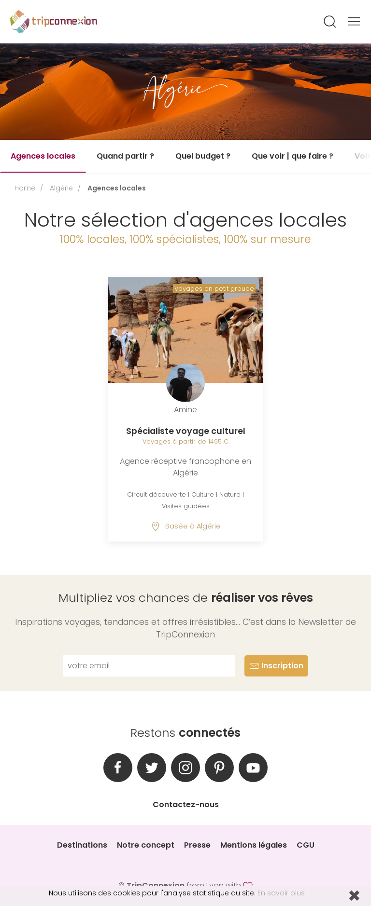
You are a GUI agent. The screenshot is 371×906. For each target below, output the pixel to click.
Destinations (82, 845)
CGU (305, 845)
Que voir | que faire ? (292, 156)
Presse (197, 845)
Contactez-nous (186, 804)
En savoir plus (281, 893)
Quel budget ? (202, 156)
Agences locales (43, 156)
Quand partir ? (125, 156)
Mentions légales (253, 845)
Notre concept (145, 845)
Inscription (276, 665)
